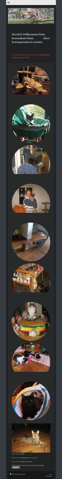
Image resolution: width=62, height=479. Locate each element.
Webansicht (49, 476)
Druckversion (15, 474)
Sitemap (23, 474)
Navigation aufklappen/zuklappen (31, 2)
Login (50, 474)
